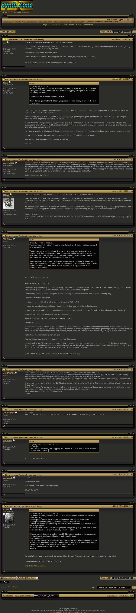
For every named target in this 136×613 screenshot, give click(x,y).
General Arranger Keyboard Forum (68, 22)
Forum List (55, 25)
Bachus (6, 509)
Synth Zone (8, 22)
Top (4, 67)
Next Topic (32, 578)
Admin (10, 587)
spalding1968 (8, 163)
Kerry (17, 587)
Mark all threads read (24, 596)
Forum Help (88, 25)
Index (21, 578)
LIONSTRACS (9, 373)
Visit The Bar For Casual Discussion (14, 12)
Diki (14, 587)
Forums (18, 22)
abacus (6, 195)
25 (128, 32)
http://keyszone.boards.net (36, 566)
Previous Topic (8, 578)
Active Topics (68, 25)
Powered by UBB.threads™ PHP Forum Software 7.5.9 (68, 612)
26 (130, 32)
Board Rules (8, 596)
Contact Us (112, 596)
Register (46, 25)
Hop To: (94, 587)
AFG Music (7, 239)
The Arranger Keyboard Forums (37, 22)
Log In (130, 20)
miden (5, 83)
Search (78, 25)
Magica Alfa (8, 478)
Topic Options (8, 32)
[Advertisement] (86, 6)
